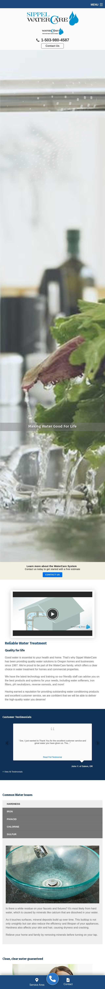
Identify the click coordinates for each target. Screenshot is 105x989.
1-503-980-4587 (52, 40)
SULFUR (11, 834)
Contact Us (52, 45)
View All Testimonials (13, 772)
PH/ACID (12, 819)
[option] (52, 746)
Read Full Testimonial (52, 757)
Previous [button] (7, 743)
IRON (10, 811)
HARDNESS (13, 804)
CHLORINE (13, 826)
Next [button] (97, 743)
